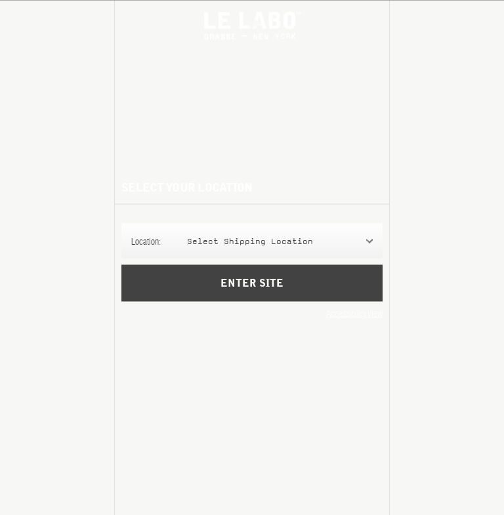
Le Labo (252, 25)
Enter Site (252, 292)
